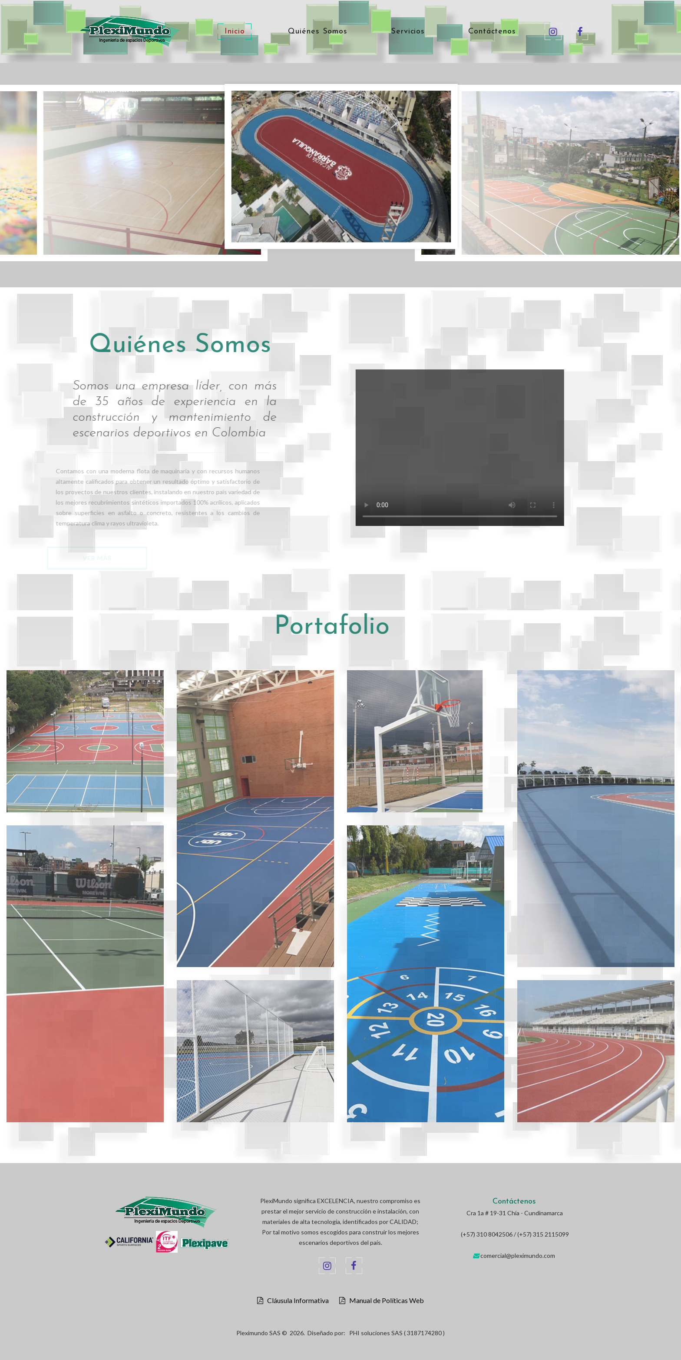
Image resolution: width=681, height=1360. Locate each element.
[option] (341, 168)
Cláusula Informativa (296, 1300)
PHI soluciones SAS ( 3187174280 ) (397, 1333)
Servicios (408, 31)
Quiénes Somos (317, 31)
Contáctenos (492, 31)
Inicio (234, 31)
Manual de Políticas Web (384, 1300)
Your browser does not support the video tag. (493, 447)
